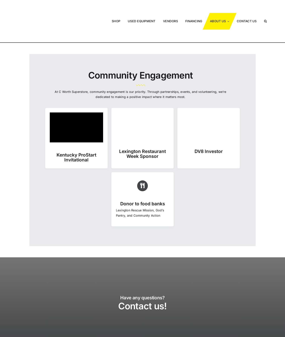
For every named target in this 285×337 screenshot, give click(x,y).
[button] (265, 8)
